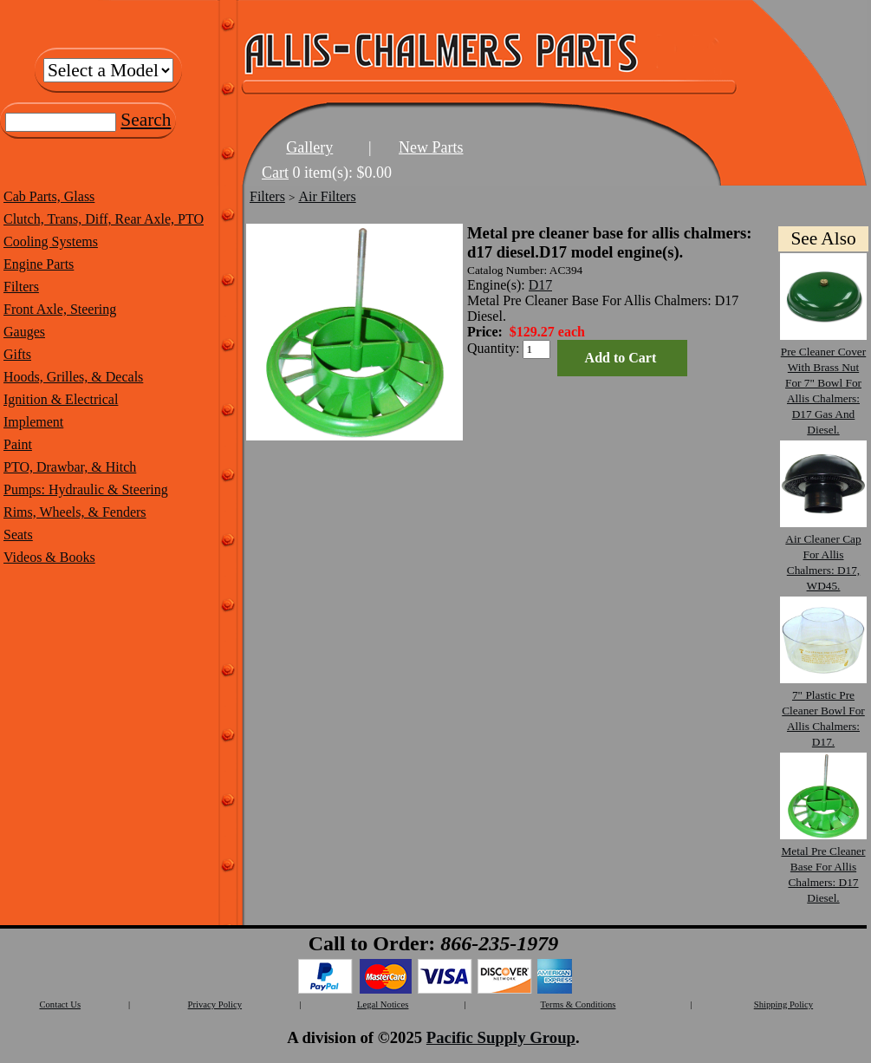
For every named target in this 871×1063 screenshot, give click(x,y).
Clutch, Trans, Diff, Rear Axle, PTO (103, 219)
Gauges (24, 331)
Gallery (309, 147)
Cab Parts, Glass (48, 196)
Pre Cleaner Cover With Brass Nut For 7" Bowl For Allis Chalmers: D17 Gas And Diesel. (823, 382)
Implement (33, 421)
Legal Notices (382, 1004)
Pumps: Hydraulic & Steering (85, 489)
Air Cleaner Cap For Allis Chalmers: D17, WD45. (823, 554)
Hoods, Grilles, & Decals (73, 376)
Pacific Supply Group (500, 1037)
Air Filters (326, 196)
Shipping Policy (783, 1004)
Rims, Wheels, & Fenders (74, 512)
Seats (18, 534)
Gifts (17, 354)
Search (145, 119)
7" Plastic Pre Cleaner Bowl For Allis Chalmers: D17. (823, 710)
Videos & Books (49, 557)
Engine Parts (38, 264)
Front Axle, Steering (59, 309)
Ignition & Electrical (60, 399)
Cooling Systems (50, 241)
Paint (17, 444)
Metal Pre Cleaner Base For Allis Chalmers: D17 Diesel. (823, 866)
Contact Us (60, 1004)
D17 (541, 284)
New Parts (431, 147)
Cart (275, 172)
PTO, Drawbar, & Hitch (69, 467)
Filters (21, 286)
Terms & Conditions (578, 1004)
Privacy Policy (215, 1004)
